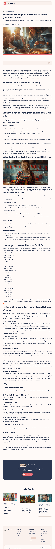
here (37, 153)
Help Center (32, 533)
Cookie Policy (44, 541)
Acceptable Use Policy (45, 538)
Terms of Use (44, 531)
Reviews (18, 533)
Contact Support (33, 531)
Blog (30, 535)
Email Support (43, 547)
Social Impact (20, 535)
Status (30, 540)
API (29, 538)
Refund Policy (44, 535)
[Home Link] (3, 11)
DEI (17, 538)
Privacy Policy (44, 533)
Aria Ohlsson (7, 24)
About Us (19, 531)
